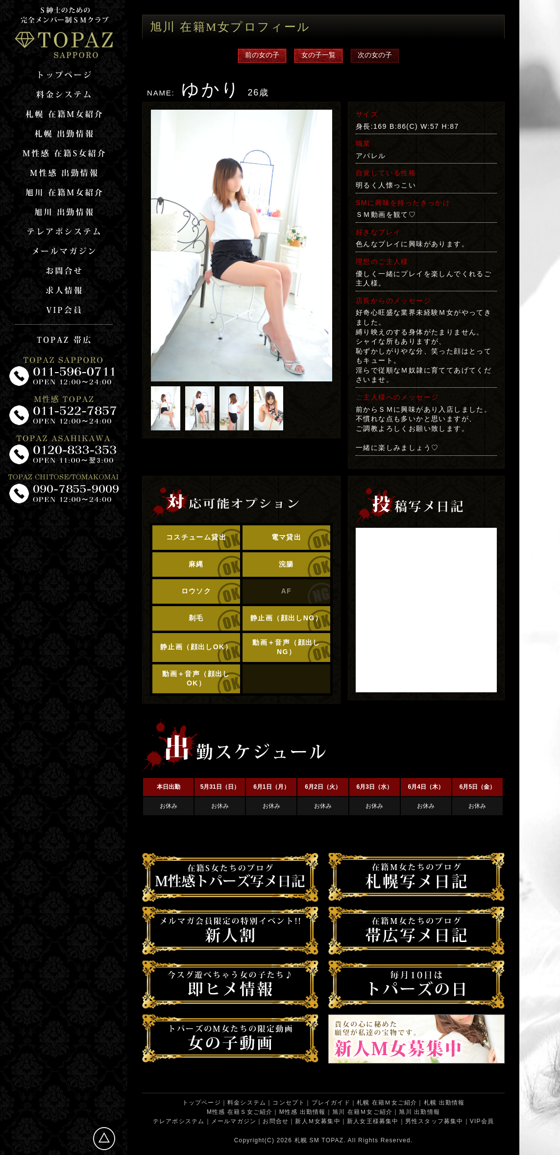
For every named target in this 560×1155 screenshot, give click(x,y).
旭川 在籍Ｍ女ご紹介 (362, 1111)
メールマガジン (233, 1121)
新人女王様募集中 (373, 1121)
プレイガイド (331, 1102)
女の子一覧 (318, 55)
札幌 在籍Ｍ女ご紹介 (387, 1102)
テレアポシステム (179, 1121)
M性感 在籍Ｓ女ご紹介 (240, 1111)
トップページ (201, 1102)
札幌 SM (306, 1140)
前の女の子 (262, 55)
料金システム (246, 1102)
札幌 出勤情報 (444, 1102)
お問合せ (276, 1121)
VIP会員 (482, 1121)
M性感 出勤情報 (302, 1111)
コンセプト (288, 1102)
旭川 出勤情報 (419, 1111)
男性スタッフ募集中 (434, 1121)
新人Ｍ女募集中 (317, 1121)
